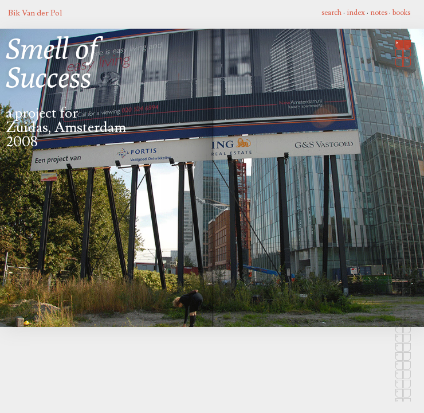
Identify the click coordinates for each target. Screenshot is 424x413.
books (401, 12)
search (331, 12)
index (356, 12)
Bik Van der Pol (35, 12)
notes (378, 12)
